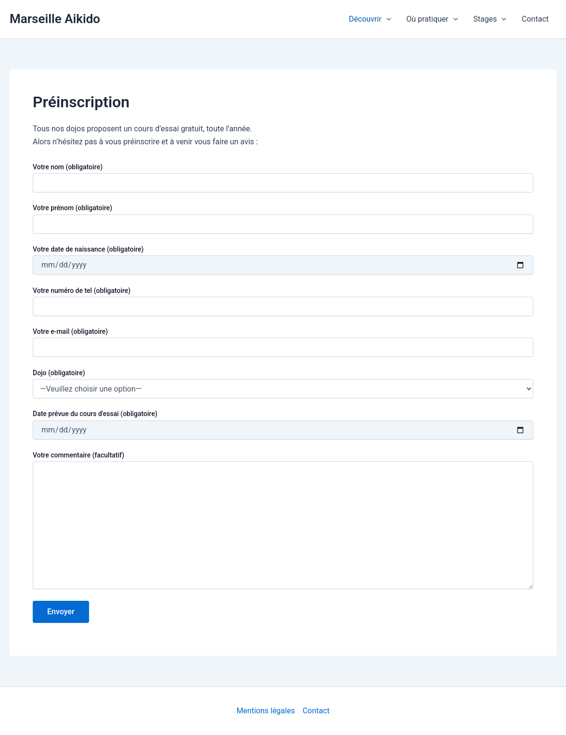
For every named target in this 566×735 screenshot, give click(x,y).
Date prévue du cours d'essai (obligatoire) (283, 424)
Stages (489, 19)
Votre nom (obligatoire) (283, 177)
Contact (535, 19)
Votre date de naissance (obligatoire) (283, 260)
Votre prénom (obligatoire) (283, 218)
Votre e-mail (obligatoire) (283, 342)
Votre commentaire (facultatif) (283, 521)
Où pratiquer (432, 19)
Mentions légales (265, 710)
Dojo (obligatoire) (59, 373)
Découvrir (370, 19)
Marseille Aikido (55, 19)
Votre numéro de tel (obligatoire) (283, 301)
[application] (386, 19)
